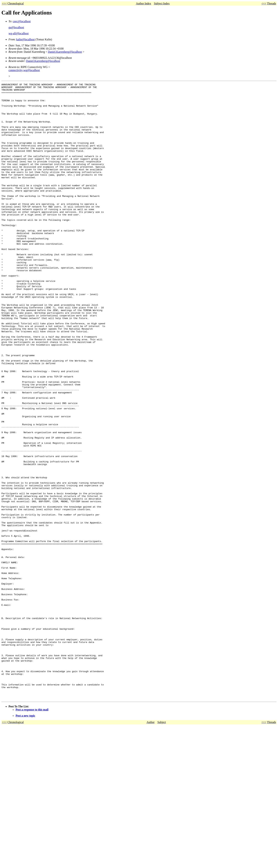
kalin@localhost (25, 39)
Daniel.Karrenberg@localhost (65, 51)
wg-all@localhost (19, 33)
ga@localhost (16, 27)
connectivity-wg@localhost (24, 70)
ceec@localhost (22, 21)
